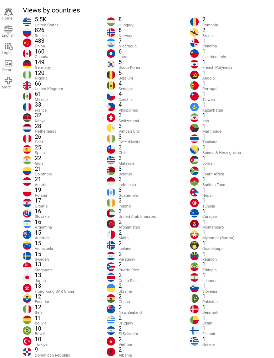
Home (7, 14)
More (7, 83)
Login (7, 48)
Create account (9, 65)
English (8, 31)
